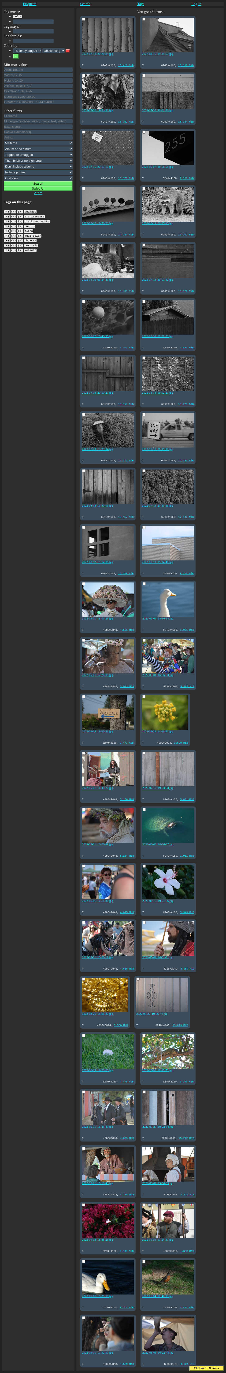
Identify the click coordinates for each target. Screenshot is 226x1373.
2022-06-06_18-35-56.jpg (97, 1295)
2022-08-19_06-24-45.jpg (97, 279)
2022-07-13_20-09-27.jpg (97, 392)
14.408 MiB (125, 573)
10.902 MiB (184, 234)
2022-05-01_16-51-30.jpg (97, 900)
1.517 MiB (126, 1307)
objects (30, 237)
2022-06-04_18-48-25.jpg (97, 1239)
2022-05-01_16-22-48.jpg (156, 1352)
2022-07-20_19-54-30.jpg (97, 109)
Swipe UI (38, 188)
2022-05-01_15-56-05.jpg (156, 1182)
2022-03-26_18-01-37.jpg (97, 1013)
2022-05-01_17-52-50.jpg (97, 1352)
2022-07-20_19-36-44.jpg (151, 1013)
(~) (13, 211)
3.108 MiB (185, 1081)
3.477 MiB (126, 742)
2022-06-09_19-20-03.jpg (97, 1069)
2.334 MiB (126, 1251)
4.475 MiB (126, 1081)
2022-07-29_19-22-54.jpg (156, 1126)
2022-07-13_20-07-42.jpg (156, 279)
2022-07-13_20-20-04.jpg (97, 53)
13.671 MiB (184, 404)
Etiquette (30, 4)
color (18, 16)
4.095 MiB (126, 912)
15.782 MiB (125, 121)
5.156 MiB (126, 799)
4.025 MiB (185, 1307)
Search (85, 4)
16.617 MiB (184, 65)
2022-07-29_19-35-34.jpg (97, 448)
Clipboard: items (206, 1368)
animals (30, 211)
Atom (38, 192)
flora (29, 228)
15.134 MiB (184, 121)
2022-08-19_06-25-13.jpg (156, 222)
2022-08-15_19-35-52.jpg (156, 53)
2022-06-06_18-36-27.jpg (156, 843)
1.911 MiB (185, 855)
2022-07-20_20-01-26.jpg (156, 109)
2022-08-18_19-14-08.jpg (97, 561)
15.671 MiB (125, 460)
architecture (34, 215)
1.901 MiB (185, 629)
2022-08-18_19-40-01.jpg (97, 505)
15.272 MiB (184, 1138)
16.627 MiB (184, 291)
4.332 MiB (185, 1251)
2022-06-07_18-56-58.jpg (156, 166)
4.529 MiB (126, 1364)
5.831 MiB (185, 799)
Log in (196, 4)
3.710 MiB (185, 573)
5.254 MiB (126, 855)
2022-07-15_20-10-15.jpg (156, 505)
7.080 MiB (185, 347)
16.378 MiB (125, 178)
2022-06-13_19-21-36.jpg (156, 900)
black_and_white (37, 219)
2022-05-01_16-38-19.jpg (97, 956)
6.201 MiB (126, 347)
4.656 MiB (126, 968)
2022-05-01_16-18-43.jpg (97, 1182)
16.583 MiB (184, 460)
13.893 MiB (178, 1025)
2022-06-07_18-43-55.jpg (97, 335)
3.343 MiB (185, 912)
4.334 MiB (185, 1364)
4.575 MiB (126, 629)
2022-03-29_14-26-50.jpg (156, 730)
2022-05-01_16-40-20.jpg (97, 787)
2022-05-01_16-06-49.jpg (97, 843)
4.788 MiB (126, 1194)
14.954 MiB (125, 234)
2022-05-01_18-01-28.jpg (97, 617)
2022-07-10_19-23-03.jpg (156, 787)
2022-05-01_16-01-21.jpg (156, 956)
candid (29, 224)
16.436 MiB (125, 291)
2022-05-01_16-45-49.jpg (97, 1126)
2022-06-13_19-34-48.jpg (156, 561)
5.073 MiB (126, 686)
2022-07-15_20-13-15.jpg (97, 166)
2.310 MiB (185, 178)
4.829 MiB (126, 1138)
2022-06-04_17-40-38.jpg (156, 1295)
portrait (31, 241)
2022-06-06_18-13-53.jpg (156, 1069)
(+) (6, 211)
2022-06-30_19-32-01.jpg (156, 335)
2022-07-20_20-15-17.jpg (156, 448)
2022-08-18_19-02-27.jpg (156, 392)
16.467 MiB (125, 517)
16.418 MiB (125, 65)
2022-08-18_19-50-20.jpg (97, 222)
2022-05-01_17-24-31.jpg (156, 1239)
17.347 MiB (184, 517)
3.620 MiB (179, 742)
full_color (33, 233)
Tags (140, 4)
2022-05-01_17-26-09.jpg (97, 674)
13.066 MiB (125, 404)
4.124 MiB (185, 1194)
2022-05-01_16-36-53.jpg (156, 674)
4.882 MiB (185, 686)
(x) (20, 211)
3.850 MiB (185, 968)
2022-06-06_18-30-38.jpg (156, 617)
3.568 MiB (120, 1025)
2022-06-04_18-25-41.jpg (97, 730)
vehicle (30, 245)
